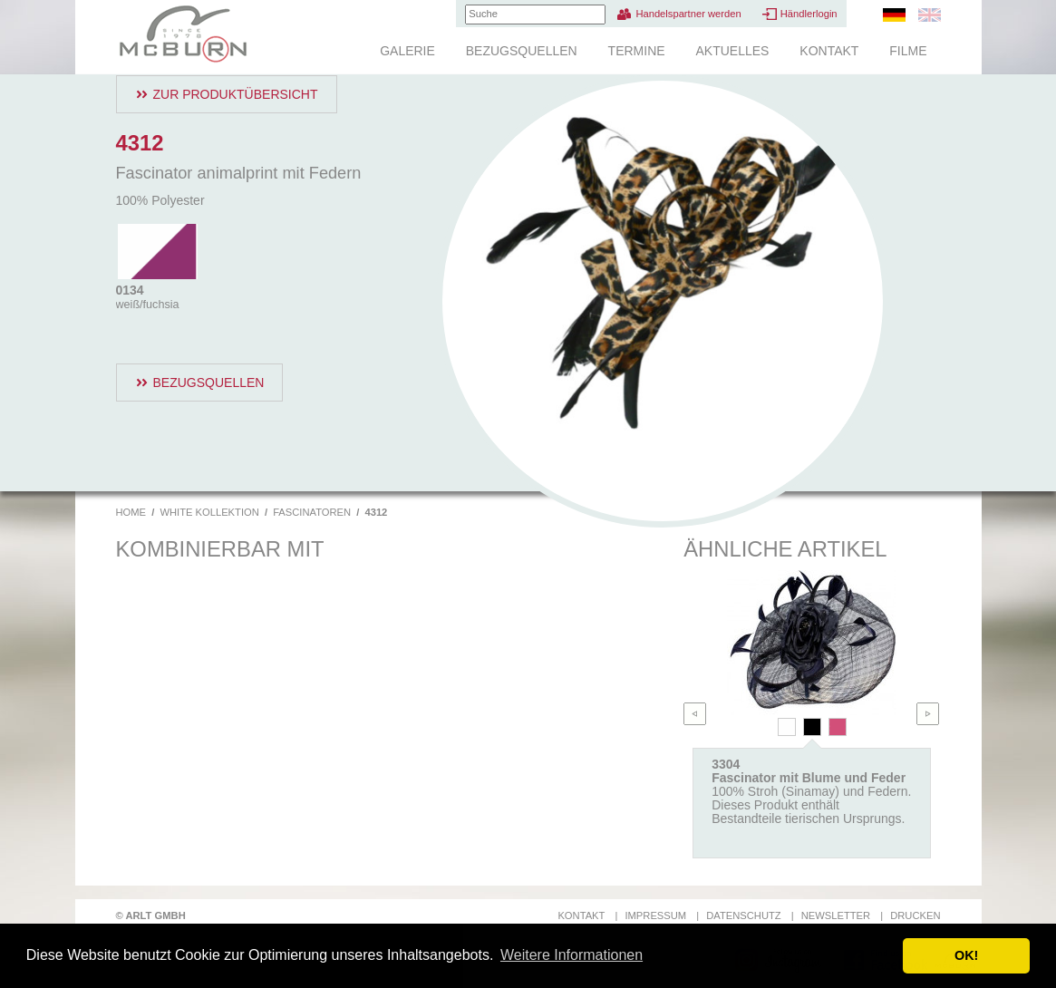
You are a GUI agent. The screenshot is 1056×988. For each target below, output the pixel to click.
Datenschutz (743, 915)
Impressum (655, 915)
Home (131, 512)
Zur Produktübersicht (235, 94)
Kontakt (828, 51)
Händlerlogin (809, 13)
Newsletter (835, 915)
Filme (907, 51)
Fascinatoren (312, 512)
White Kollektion (209, 512)
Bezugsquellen (521, 51)
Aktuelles (732, 51)
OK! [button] (966, 955)
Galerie (407, 51)
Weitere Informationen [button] (571, 955)
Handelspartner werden (688, 13)
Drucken (915, 915)
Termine (636, 51)
